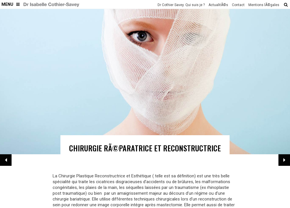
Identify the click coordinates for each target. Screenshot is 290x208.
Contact (238, 5)
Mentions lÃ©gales (263, 5)
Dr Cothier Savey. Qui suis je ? (181, 5)
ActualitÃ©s (218, 5)
